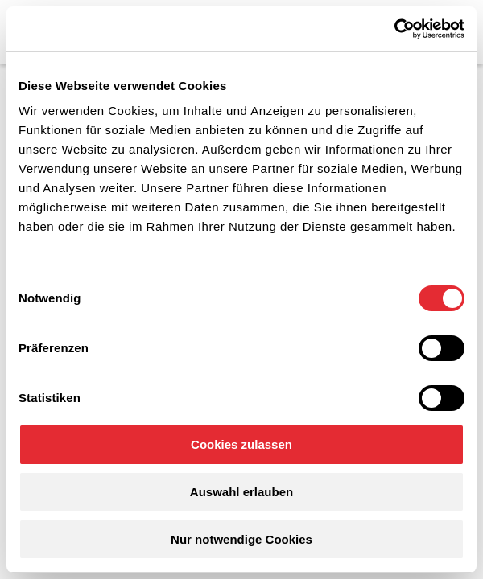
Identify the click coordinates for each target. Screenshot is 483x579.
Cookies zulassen (241, 444)
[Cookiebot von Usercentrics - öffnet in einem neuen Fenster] (394, 28)
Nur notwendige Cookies (241, 539)
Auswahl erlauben (241, 492)
